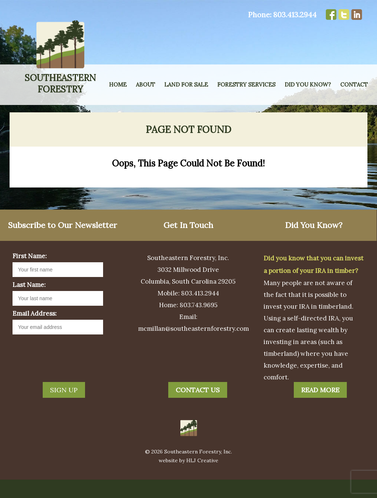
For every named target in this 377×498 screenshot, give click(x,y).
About (145, 84)
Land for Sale (186, 84)
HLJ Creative (202, 479)
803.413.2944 (295, 14)
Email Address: (35, 332)
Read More (320, 408)
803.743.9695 (199, 323)
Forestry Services (246, 84)
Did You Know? (308, 84)
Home (118, 84)
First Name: (30, 274)
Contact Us (198, 408)
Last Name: (29, 303)
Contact (354, 84)
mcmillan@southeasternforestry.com (193, 347)
